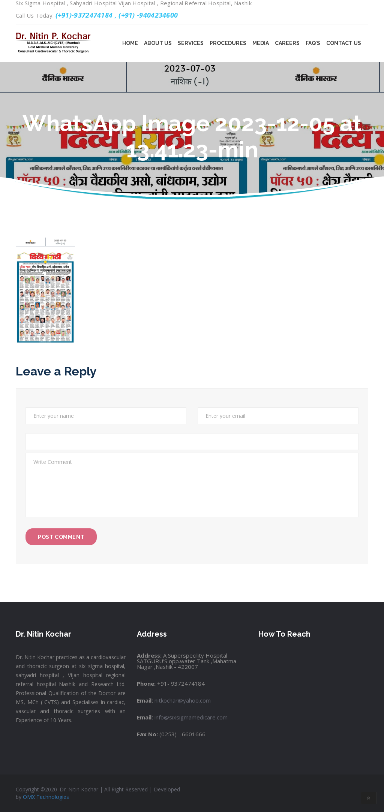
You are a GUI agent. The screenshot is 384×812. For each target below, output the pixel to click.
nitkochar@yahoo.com (182, 700)
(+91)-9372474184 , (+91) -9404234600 (117, 14)
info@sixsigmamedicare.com (190, 717)
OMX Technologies (46, 796)
